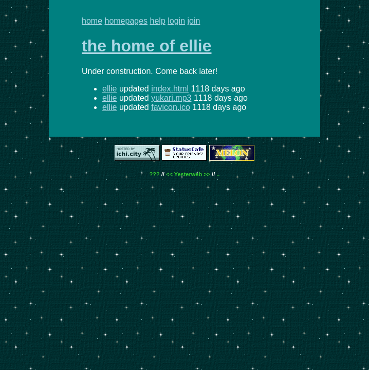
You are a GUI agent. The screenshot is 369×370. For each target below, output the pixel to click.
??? (155, 174)
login (176, 20)
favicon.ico (170, 107)
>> (207, 174)
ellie (109, 88)
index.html (170, 88)
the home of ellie (146, 45)
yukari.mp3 (171, 98)
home (92, 20)
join (194, 20)
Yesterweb (188, 174)
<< (169, 174)
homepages (125, 20)
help (157, 20)
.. (217, 174)
